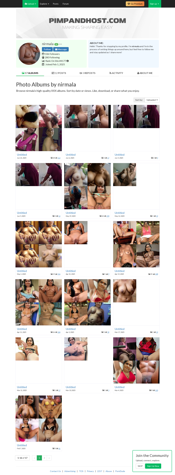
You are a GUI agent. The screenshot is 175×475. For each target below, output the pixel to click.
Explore (44, 3)
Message (61, 49)
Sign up (154, 3)
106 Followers (52, 53)
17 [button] (108, 158)
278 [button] (107, 216)
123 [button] (156, 390)
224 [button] (59, 332)
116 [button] (59, 274)
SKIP (140, 466)
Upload (30, 3)
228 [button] (156, 274)
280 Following (52, 57)
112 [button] (59, 158)
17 (30, 72)
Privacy (90, 471)
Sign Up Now (153, 466)
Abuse (109, 471)
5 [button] (108, 390)
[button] (60, 43)
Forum (66, 3)
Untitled (22, 154)
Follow (47, 49)
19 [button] (157, 216)
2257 (99, 471)
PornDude (120, 471)
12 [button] (59, 216)
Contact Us (55, 471)
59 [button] (108, 332)
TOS (81, 471)
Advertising (69, 471)
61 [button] (59, 448)
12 (59, 72)
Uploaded (152, 100)
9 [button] (157, 158)
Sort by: (139, 100)
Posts (56, 3)
